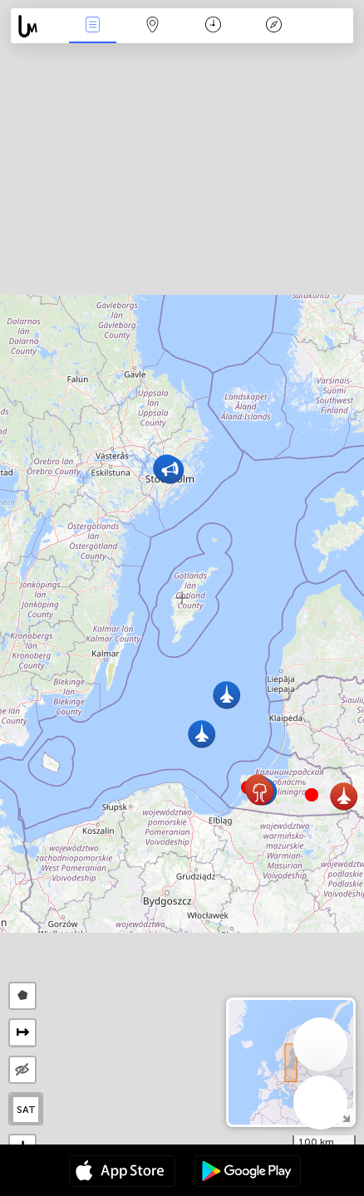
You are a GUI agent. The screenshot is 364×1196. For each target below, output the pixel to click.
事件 (92, 26)
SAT (26, 1109)
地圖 (153, 26)
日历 (213, 26)
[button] (311, 794)
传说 (273, 26)
